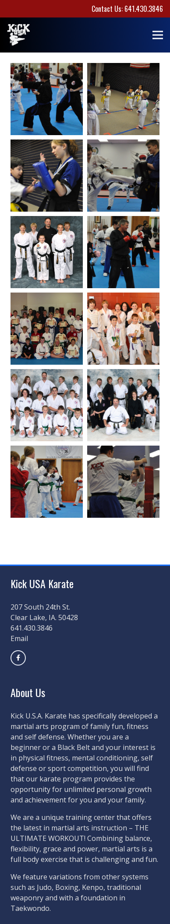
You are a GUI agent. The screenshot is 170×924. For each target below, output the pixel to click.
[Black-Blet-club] (47, 252)
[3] (123, 175)
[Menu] (158, 35)
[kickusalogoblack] (18, 35)
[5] (47, 99)
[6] (123, 329)
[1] (47, 405)
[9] (123, 482)
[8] (123, 405)
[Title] (18, 658)
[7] (47, 482)
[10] (47, 175)
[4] (123, 252)
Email (19, 638)
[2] (123, 99)
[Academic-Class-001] (47, 329)
